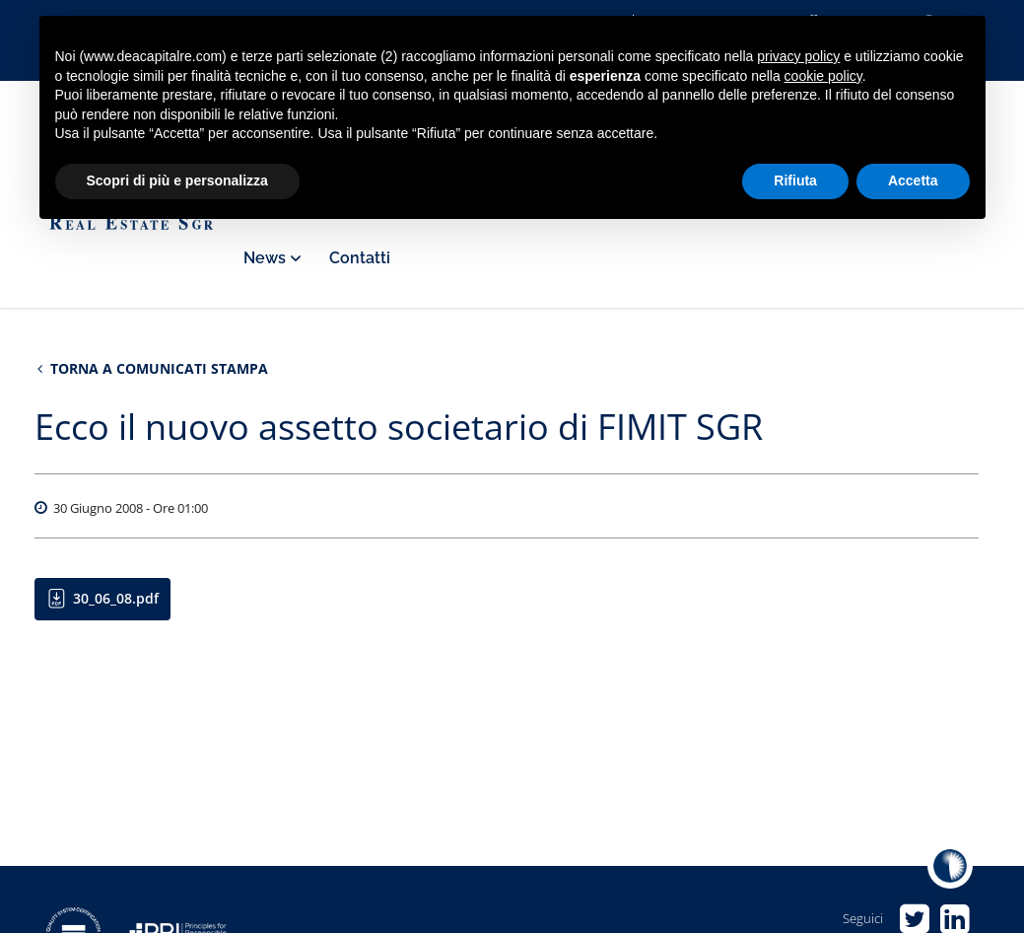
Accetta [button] (913, 180)
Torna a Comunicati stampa (152, 368)
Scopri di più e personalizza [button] (177, 180)
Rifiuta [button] (795, 180)
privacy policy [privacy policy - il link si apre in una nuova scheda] (798, 56)
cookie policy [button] (823, 76)
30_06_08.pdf (116, 598)
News (271, 258)
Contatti (359, 258)
